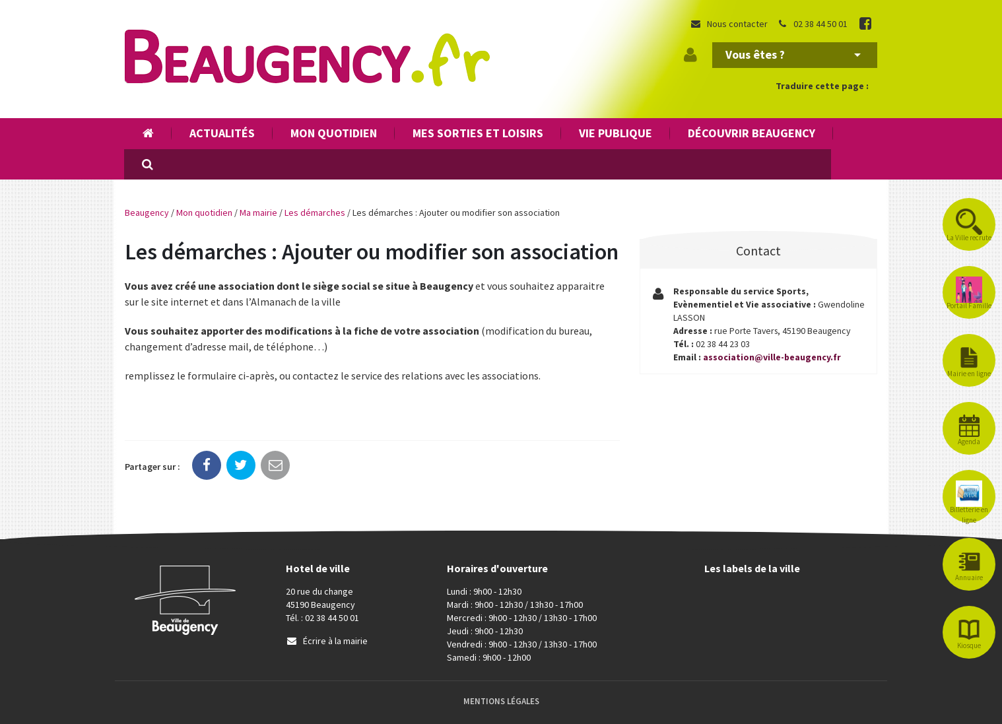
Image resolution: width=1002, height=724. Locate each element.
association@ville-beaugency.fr (772, 358)
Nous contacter (729, 24)
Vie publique (615, 133)
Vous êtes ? (793, 54)
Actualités (222, 133)
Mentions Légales (501, 701)
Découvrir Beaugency (751, 133)
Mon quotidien (333, 133)
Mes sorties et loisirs (478, 133)
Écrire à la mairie (327, 641)
